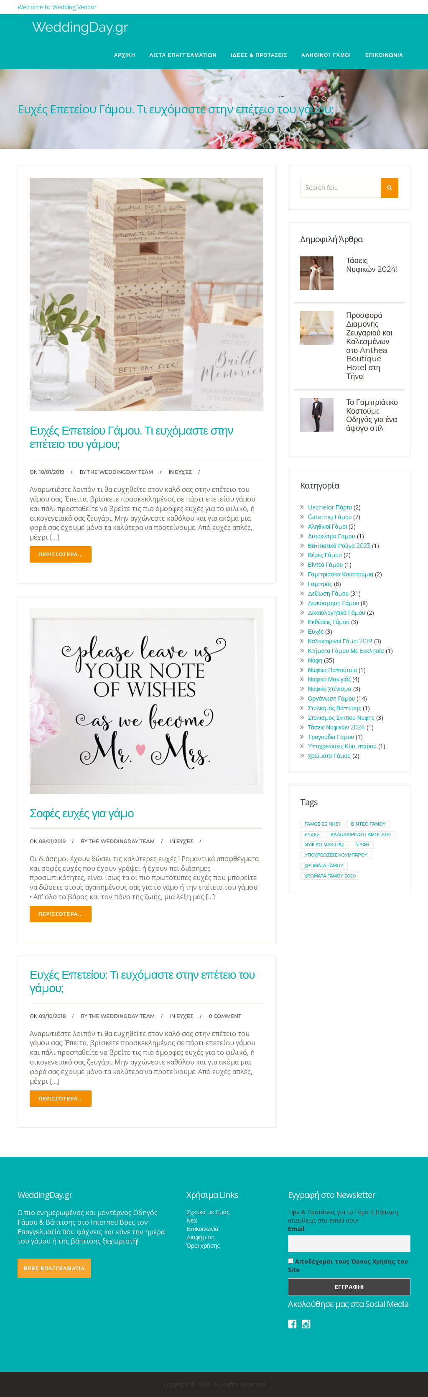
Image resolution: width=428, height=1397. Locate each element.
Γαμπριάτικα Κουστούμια (341, 574)
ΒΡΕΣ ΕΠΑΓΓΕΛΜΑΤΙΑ (54, 1268)
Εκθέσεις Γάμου (328, 622)
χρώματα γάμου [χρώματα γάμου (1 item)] (324, 865)
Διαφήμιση (200, 1237)
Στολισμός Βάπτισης (335, 708)
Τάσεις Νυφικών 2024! (372, 265)
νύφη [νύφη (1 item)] (362, 844)
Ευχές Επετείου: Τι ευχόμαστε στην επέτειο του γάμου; (142, 981)
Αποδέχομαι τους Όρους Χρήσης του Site (348, 1265)
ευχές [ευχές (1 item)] (312, 834)
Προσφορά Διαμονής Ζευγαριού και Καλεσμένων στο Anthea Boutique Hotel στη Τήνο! (369, 346)
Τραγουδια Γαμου (331, 737)
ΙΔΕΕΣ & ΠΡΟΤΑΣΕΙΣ (259, 55)
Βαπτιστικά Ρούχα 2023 (339, 546)
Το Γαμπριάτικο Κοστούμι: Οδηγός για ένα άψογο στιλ (372, 415)
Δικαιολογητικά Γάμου (336, 613)
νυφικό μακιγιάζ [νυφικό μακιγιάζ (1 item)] (324, 844)
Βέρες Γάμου (325, 555)
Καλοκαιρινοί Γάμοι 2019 (340, 641)
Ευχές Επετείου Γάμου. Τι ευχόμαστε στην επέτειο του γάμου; (131, 437)
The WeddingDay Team (120, 472)
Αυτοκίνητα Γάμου (331, 536)
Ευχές (183, 472)
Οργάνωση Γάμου (331, 698)
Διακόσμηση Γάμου (333, 603)
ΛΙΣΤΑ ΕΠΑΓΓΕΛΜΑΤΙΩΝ (183, 55)
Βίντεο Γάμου (325, 564)
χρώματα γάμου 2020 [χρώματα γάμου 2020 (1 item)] (330, 876)
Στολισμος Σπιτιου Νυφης (341, 718)
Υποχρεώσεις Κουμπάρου (342, 746)
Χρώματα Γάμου (329, 756)
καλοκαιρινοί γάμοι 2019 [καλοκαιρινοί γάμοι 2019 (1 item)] (361, 834)
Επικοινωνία (202, 1229)
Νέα (191, 1220)
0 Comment (225, 1016)
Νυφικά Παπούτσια (332, 670)
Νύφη (315, 660)
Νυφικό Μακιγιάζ (329, 679)
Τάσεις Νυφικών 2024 (336, 727)
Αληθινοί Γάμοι (326, 55)
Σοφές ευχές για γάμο (82, 813)
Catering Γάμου (330, 517)
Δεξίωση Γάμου (328, 593)
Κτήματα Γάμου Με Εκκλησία (346, 651)
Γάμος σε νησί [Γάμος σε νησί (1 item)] (322, 824)
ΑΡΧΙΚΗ (124, 55)
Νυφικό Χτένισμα (330, 689)
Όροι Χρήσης (203, 1245)
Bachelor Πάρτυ (330, 507)
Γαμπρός (320, 584)
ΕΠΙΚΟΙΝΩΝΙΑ (384, 55)
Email (296, 1229)
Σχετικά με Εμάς (207, 1212)
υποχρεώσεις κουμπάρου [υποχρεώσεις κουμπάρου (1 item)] (336, 855)
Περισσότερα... (60, 554)
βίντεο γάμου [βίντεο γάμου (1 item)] (368, 824)
